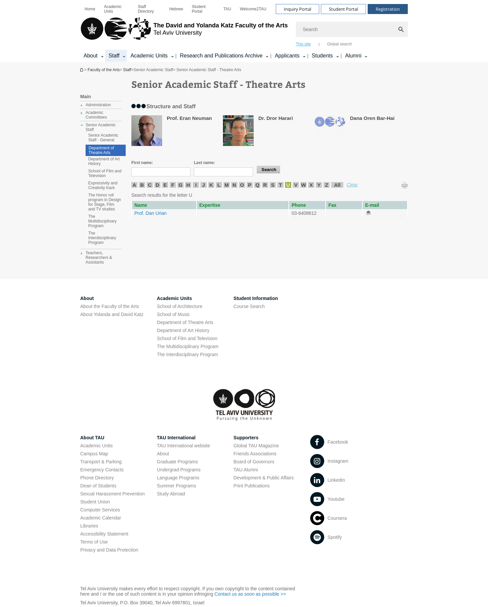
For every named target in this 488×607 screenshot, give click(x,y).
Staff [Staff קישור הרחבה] (114, 55)
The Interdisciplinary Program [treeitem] (102, 238)
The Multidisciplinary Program (187, 346)
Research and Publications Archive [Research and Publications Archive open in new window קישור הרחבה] (221, 55)
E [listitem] (165, 185)
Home (90, 9)
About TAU (92, 437)
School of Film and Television (187, 338)
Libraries (89, 525)
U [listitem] (288, 185)
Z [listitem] (326, 185)
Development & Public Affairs (264, 477)
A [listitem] (134, 185)
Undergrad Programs (179, 469)
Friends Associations (255, 453)
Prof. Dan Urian (150, 213)
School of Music (173, 314)
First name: (142, 162)
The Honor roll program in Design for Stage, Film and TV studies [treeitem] (104, 202)
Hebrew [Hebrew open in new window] (176, 9)
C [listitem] (150, 185)
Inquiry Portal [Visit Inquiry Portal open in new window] (297, 9)
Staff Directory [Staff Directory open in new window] (146, 9)
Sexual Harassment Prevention (112, 493)
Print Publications (252, 485)
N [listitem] (234, 185)
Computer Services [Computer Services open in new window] (100, 509)
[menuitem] (90, 9)
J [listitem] (203, 185)
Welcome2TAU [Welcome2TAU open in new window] (253, 9)
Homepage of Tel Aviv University (82, 69)
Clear (352, 184)
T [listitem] (280, 185)
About (163, 453)
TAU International (176, 437)
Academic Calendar (100, 517)
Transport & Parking (101, 461)
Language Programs (178, 477)
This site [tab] (303, 44)
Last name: (204, 162)
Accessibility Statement (104, 534)
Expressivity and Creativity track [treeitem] (102, 185)
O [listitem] (242, 185)
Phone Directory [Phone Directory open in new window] (97, 477)
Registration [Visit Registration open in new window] (388, 9)
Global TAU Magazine (256, 445)
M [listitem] (227, 185)
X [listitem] (311, 185)
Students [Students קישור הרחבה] (322, 55)
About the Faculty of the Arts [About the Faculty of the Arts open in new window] (109, 306)
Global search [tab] (339, 44)
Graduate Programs (177, 461)
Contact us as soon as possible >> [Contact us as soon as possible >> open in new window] (250, 594)
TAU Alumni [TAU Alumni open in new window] (246, 469)
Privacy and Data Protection (109, 550)
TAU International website (183, 445)
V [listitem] (295, 185)
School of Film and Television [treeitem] (104, 173)
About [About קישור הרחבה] (91, 55)
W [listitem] (303, 185)
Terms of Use (94, 542)
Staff (127, 69)
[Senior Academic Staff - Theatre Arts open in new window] (368, 213)
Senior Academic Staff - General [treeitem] (103, 137)
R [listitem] (265, 185)
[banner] (244, 31)
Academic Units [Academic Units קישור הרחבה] (148, 55)
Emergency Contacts (102, 469)
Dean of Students (98, 485)
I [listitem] (196, 185)
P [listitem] (249, 185)
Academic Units (113, 9)
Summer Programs (176, 485)
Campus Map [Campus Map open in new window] (94, 453)
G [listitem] (180, 185)
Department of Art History (183, 330)
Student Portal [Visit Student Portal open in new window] (343, 9)
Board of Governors (254, 461)
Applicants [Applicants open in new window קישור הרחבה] (287, 55)
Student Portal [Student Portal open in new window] (199, 9)
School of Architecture (179, 306)
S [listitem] (272, 185)
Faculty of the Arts (104, 69)
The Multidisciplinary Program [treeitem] (102, 221)
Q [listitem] (257, 185)
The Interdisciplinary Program (187, 354)
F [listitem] (172, 185)
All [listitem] (337, 185)
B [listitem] (142, 185)
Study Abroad (171, 493)
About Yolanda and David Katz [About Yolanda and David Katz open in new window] (111, 314)
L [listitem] (218, 185)
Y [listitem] (319, 185)
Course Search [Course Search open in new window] (249, 306)
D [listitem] (157, 185)
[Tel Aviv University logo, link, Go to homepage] (184, 31)
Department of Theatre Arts (101, 150)
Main (85, 96)
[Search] (352, 29)
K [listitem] (211, 185)
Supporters (246, 437)
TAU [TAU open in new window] (227, 9)
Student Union (95, 501)
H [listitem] (188, 185)
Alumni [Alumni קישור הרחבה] (353, 55)
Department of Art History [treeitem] (104, 161)
